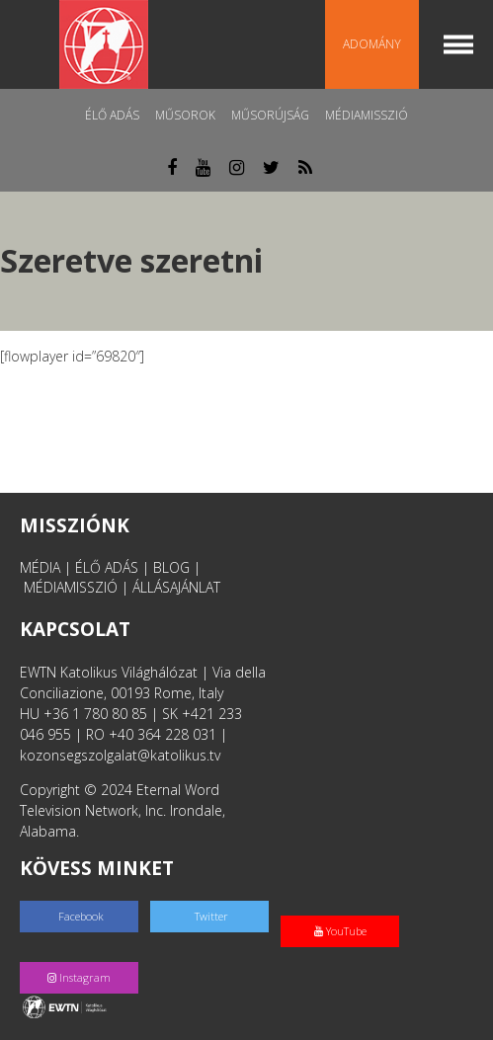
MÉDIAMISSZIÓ (71, 587)
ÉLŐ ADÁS (106, 567)
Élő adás (112, 115)
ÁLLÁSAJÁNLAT (176, 587)
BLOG (171, 567)
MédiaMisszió (366, 115)
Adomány (372, 44)
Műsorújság (270, 115)
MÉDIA (40, 567)
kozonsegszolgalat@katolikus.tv (120, 755)
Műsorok (185, 115)
